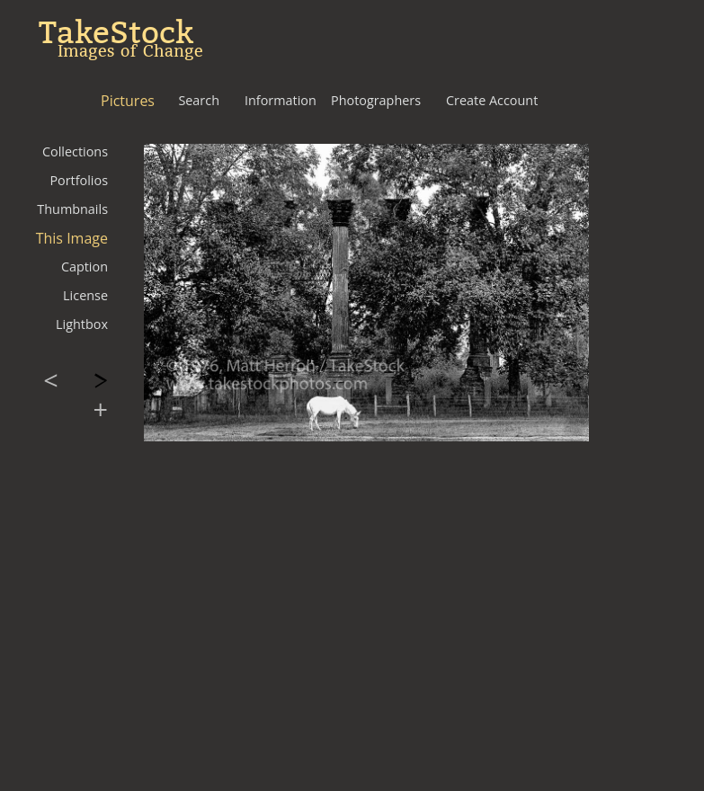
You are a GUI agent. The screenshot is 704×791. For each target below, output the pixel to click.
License (85, 295)
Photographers (376, 100)
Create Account (492, 100)
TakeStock (116, 32)
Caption (84, 266)
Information (280, 100)
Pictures (128, 101)
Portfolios (78, 180)
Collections (75, 151)
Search (198, 100)
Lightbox (82, 324)
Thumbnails (72, 209)
